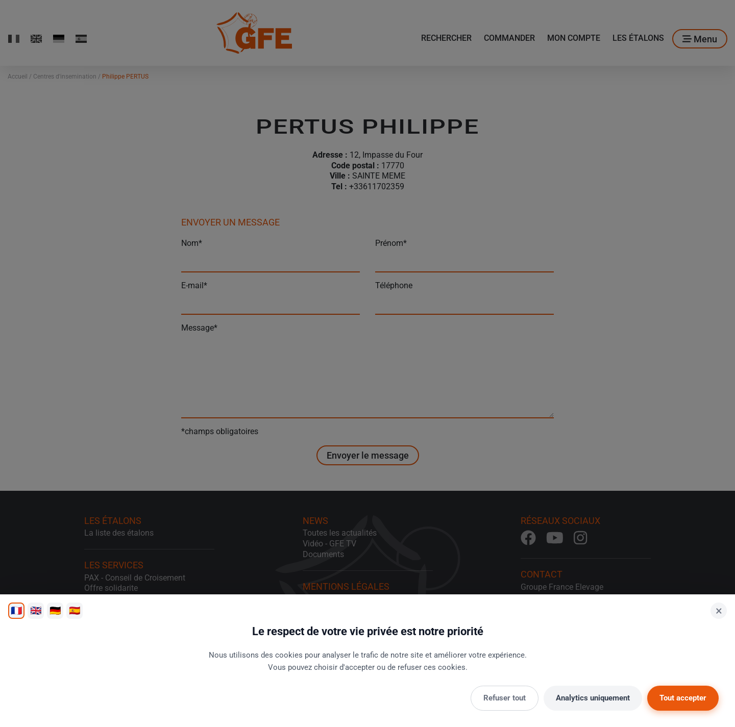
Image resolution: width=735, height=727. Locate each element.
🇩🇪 (55, 610)
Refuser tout (504, 698)
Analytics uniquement (593, 698)
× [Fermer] (719, 611)
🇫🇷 (16, 610)
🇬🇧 (35, 610)
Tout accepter (682, 698)
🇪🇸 (74, 610)
